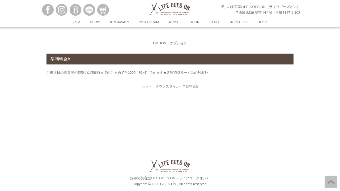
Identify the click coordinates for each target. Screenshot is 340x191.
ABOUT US (239, 22)
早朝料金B (190, 86)
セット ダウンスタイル (161, 86)
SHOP (194, 22)
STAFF (214, 22)
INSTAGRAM (149, 22)
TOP (76, 22)
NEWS (95, 22)
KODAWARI (119, 22)
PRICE (174, 22)
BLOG (262, 22)
